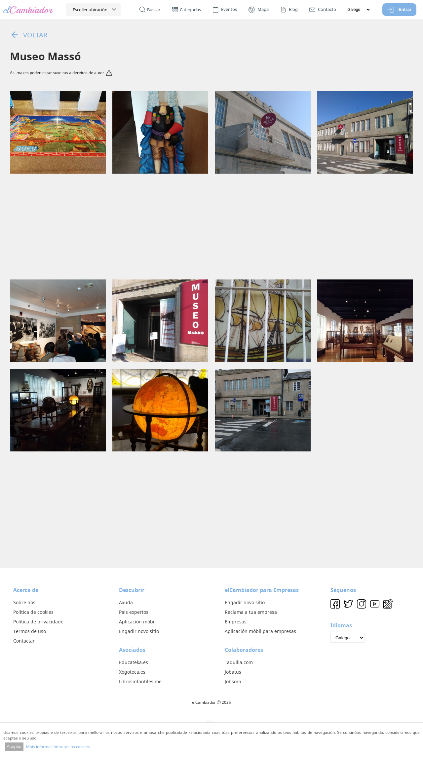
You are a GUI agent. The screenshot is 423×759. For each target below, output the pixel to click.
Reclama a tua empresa (251, 612)
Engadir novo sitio (139, 631)
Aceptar (14, 746)
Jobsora (233, 681)
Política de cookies (33, 612)
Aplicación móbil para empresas (260, 631)
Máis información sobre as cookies (58, 746)
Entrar (399, 10)
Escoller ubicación (90, 10)
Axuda (126, 602)
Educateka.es (133, 662)
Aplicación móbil (137, 621)
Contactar (24, 641)
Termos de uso (29, 631)
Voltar (28, 35)
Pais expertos (133, 612)
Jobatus (233, 672)
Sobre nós (24, 602)
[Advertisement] (211, 226)
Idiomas (341, 625)
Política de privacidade (38, 621)
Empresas (236, 621)
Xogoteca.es (132, 672)
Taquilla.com (239, 662)
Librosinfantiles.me (140, 681)
